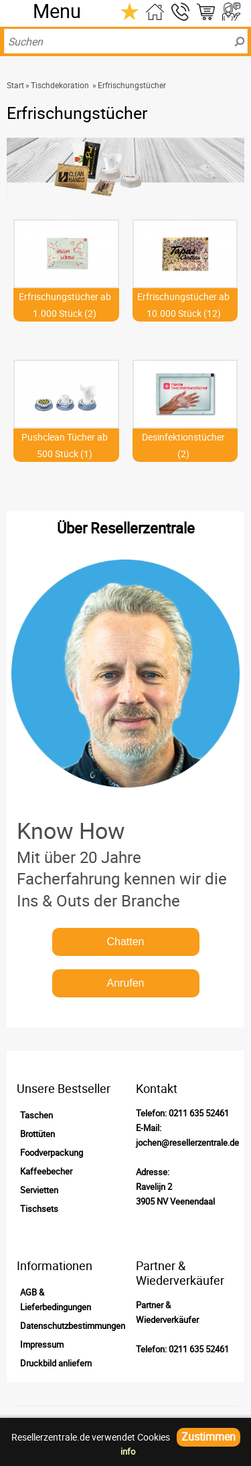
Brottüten (37, 1134)
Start (15, 85)
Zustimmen (208, 1436)
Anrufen (125, 983)
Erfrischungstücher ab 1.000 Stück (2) (65, 305)
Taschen (36, 1115)
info (127, 1451)
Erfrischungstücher (132, 85)
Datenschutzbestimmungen (72, 1326)
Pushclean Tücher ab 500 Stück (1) (64, 445)
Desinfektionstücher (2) (183, 445)
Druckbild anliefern (56, 1363)
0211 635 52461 (199, 1113)
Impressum (42, 1344)
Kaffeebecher (46, 1171)
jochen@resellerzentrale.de (187, 1142)
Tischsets (39, 1209)
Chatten (125, 941)
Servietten (39, 1190)
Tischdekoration (60, 85)
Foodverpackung (51, 1152)
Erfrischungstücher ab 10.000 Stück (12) (183, 305)
